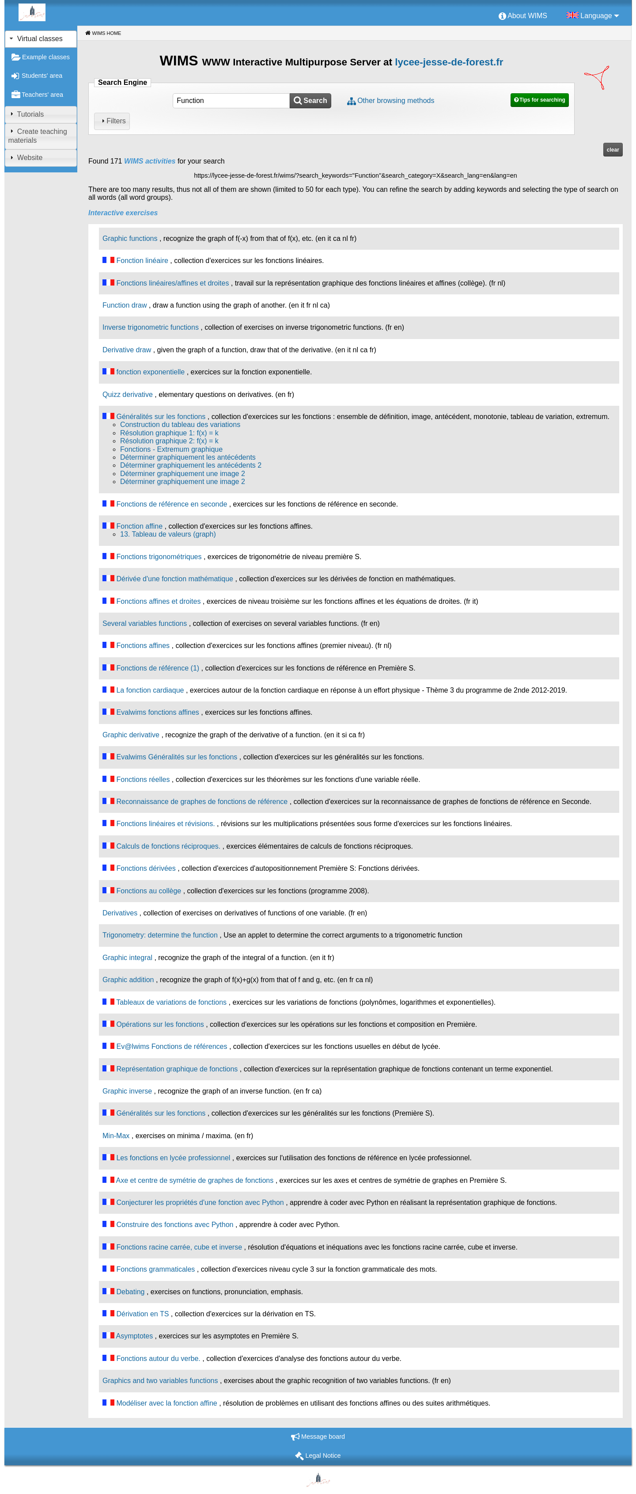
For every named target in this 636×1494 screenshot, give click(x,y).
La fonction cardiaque (150, 690)
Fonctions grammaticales (155, 1269)
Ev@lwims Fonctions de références (171, 1046)
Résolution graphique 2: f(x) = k (169, 441)
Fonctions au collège (148, 891)
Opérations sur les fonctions (160, 1024)
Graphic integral (127, 957)
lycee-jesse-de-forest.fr (449, 62)
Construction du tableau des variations (180, 424)
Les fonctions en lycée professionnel (173, 1158)
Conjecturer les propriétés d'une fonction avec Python (200, 1202)
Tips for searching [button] (542, 100)
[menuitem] (523, 16)
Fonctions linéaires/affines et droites (172, 283)
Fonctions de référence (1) (157, 668)
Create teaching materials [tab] (37, 135)
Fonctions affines (143, 645)
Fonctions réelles (143, 779)
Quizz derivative (127, 394)
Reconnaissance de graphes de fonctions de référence (202, 801)
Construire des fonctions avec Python (174, 1224)
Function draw (124, 305)
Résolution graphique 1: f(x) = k (169, 433)
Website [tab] (25, 157)
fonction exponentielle (150, 372)
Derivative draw (126, 350)
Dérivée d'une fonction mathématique (174, 579)
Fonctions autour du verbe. (158, 1358)
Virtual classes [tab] (35, 38)
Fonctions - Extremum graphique (171, 449)
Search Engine (122, 82)
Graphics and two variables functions (160, 1380)
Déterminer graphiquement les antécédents (188, 457)
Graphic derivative (130, 735)
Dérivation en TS (142, 1314)
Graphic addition (128, 979)
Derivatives (119, 913)
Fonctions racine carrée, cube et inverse (179, 1247)
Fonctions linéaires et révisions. (165, 823)
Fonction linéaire (142, 260)
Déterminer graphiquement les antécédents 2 (190, 465)
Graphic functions (130, 238)
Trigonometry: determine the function (160, 935)
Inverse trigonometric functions (150, 327)
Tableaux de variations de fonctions (171, 1002)
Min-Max (115, 1136)
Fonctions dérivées (145, 868)
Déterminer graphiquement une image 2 (182, 473)
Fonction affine (139, 526)
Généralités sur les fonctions (160, 416)
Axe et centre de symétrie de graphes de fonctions (195, 1180)
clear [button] (613, 150)
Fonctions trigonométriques (158, 556)
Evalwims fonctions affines (157, 712)
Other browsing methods (395, 100)
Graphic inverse (127, 1091)
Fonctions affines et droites (158, 601)
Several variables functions (144, 623)
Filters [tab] (112, 121)
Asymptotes (134, 1336)
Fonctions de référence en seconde (171, 504)
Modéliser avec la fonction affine (166, 1403)
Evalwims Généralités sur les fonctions (176, 757)
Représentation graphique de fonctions (177, 1069)
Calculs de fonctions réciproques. (168, 846)
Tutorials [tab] (26, 114)
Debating (130, 1292)
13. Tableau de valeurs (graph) (168, 534)
